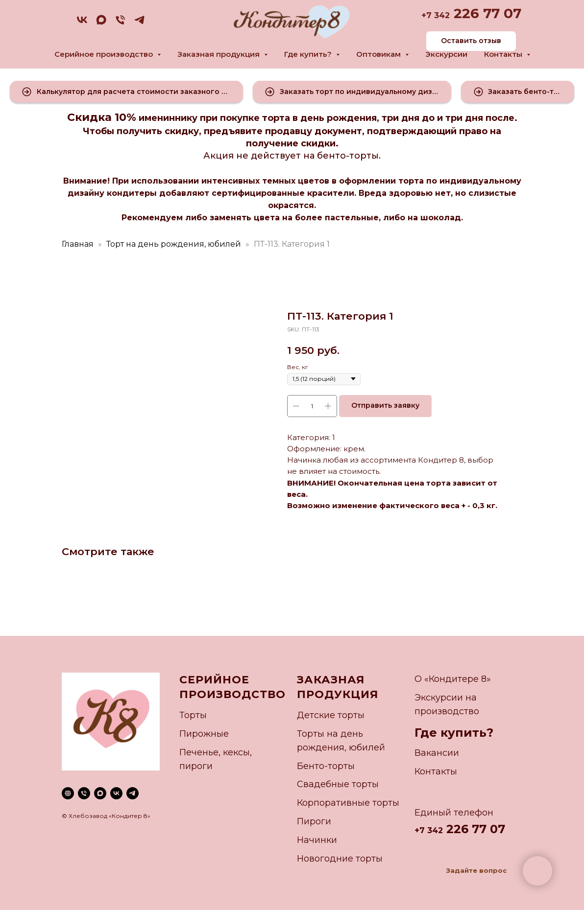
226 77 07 (485, 13)
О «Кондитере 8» (452, 679)
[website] (68, 793)
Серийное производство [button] (104, 54)
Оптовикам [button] (379, 54)
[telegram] (139, 23)
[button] (126, 92)
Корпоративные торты (348, 802)
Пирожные (204, 733)
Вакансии (436, 752)
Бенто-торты (326, 766)
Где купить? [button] (309, 54)
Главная (78, 244)
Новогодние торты (340, 858)
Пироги (314, 821)
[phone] (120, 23)
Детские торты (331, 715)
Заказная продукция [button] (219, 54)
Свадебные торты (338, 784)
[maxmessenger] (101, 23)
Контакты (435, 771)
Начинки (317, 840)
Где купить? (453, 732)
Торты (193, 715)
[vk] (82, 23)
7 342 (438, 15)
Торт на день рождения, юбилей (173, 244)
